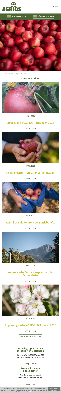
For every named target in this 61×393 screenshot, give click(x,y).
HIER (30, 391)
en (56, 6)
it (59, 6)
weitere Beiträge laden (30, 337)
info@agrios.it (30, 364)
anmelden (30, 384)
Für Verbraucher (18, 16)
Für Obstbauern (43, 16)
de (53, 6)
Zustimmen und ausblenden (54, 389)
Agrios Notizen (21, 74)
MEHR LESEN (30, 129)
